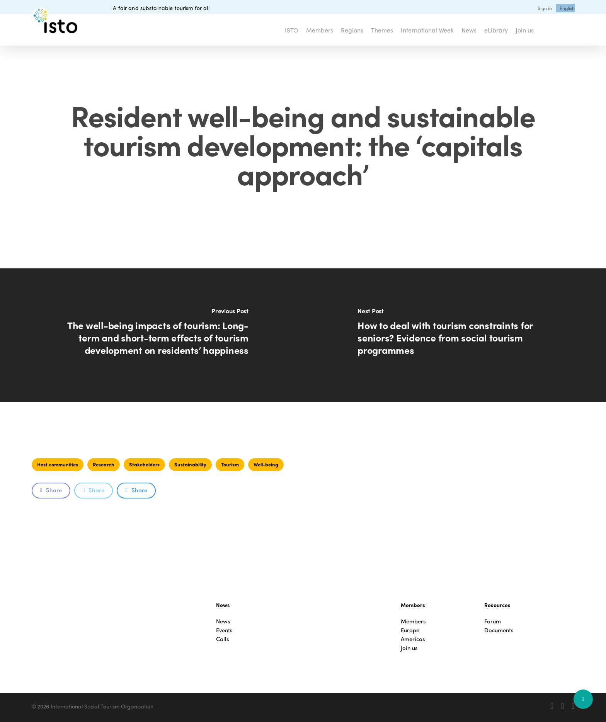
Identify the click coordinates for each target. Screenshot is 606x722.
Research (103, 464)
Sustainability (190, 464)
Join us (409, 648)
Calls (222, 639)
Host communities (57, 464)
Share (51, 490)
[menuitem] (567, 8)
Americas (413, 639)
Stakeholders (144, 464)
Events (224, 630)
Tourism (230, 464)
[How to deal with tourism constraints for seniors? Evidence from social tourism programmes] (454, 335)
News (223, 621)
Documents (499, 630)
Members (413, 621)
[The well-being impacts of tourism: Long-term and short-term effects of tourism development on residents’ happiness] (151, 335)
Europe (410, 630)
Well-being (266, 464)
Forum (492, 621)
